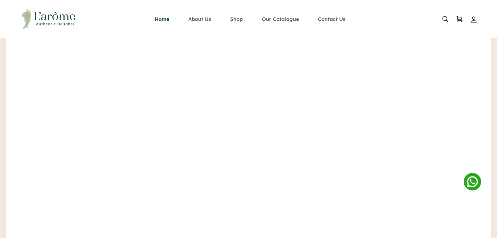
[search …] (442, 19)
